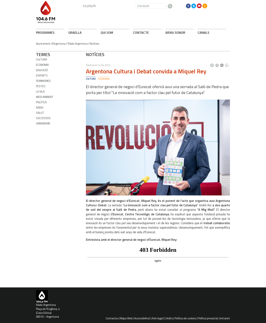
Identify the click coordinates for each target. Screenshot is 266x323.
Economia (42, 65)
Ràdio (39, 107)
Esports (42, 75)
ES (84, 6)
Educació (42, 70)
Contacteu (112, 318)
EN (89, 6)
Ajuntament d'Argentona (51, 43)
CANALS (203, 32)
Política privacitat (208, 318)
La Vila (40, 91)
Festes (40, 86)
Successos (43, 118)
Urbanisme (43, 123)
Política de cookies (185, 318)
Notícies (94, 43)
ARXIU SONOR (175, 32)
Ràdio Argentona (78, 43)
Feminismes (43, 81)
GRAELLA (75, 32)
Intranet (225, 318)
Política (41, 102)
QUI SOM (107, 32)
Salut (40, 113)
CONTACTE (141, 32)
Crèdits (168, 318)
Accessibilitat (142, 318)
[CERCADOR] (151, 6)
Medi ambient (45, 97)
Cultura (41, 59)
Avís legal (157, 318)
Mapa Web (126, 318)
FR (94, 6)
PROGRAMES (45, 32)
